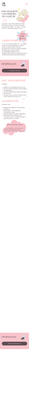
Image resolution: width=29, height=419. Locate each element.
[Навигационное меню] (27, 4)
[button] (14, 70)
